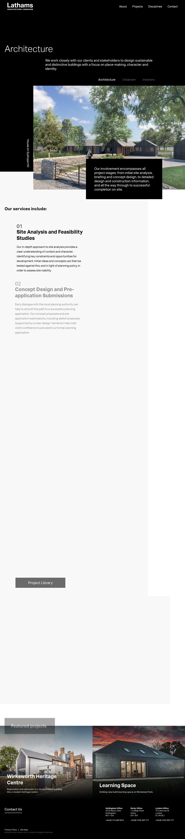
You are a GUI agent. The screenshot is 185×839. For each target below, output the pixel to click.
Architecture (107, 79)
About (123, 6)
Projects (137, 6)
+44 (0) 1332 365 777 (139, 820)
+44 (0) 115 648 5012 (115, 820)
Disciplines (155, 6)
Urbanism (129, 79)
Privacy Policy (11, 829)
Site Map (24, 829)
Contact (173, 6)
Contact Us (13, 809)
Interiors (148, 79)
